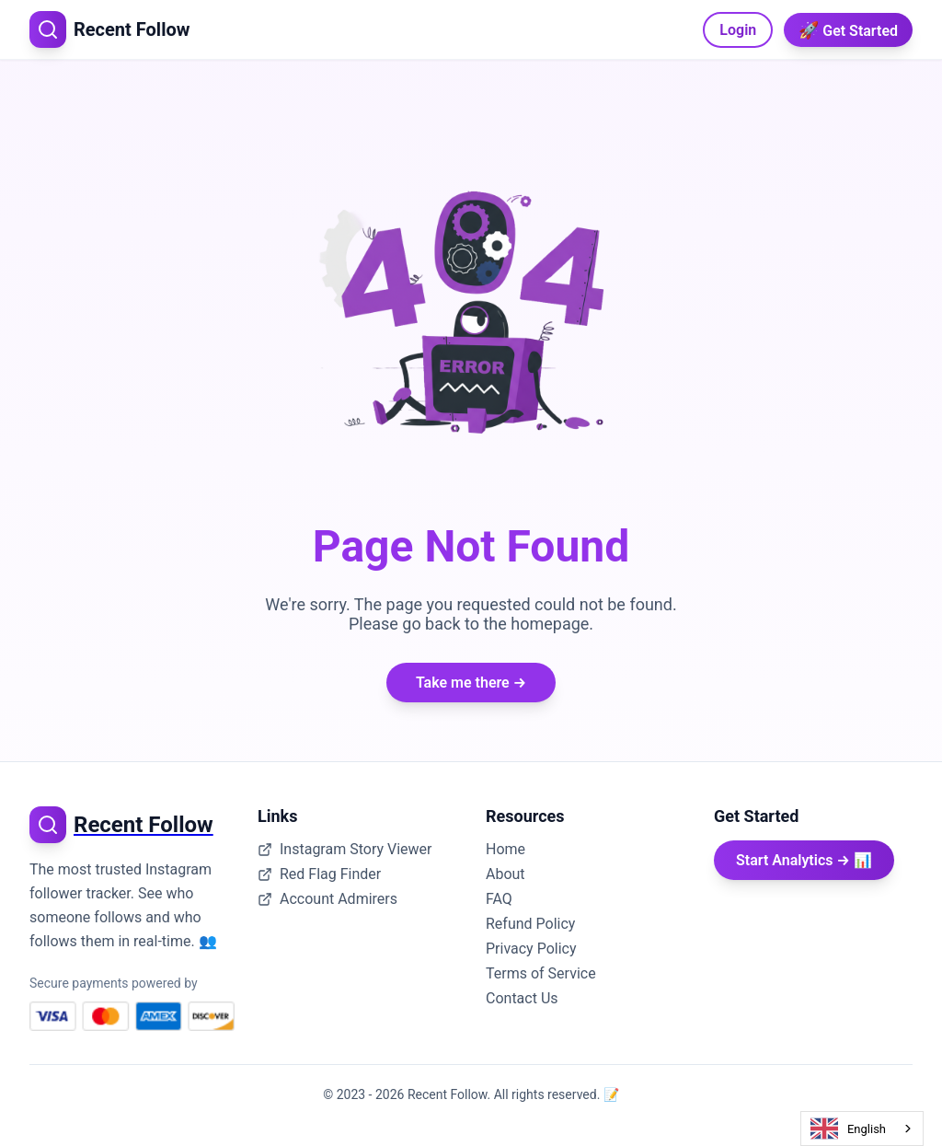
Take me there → (471, 682)
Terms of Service (541, 973)
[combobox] (862, 1128)
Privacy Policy (531, 948)
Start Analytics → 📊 (804, 860)
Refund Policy (530, 923)
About (505, 874)
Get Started (848, 30)
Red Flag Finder (319, 874)
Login (737, 30)
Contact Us (522, 998)
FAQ (499, 899)
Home (505, 849)
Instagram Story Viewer (344, 849)
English (848, 1128)
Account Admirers (327, 899)
